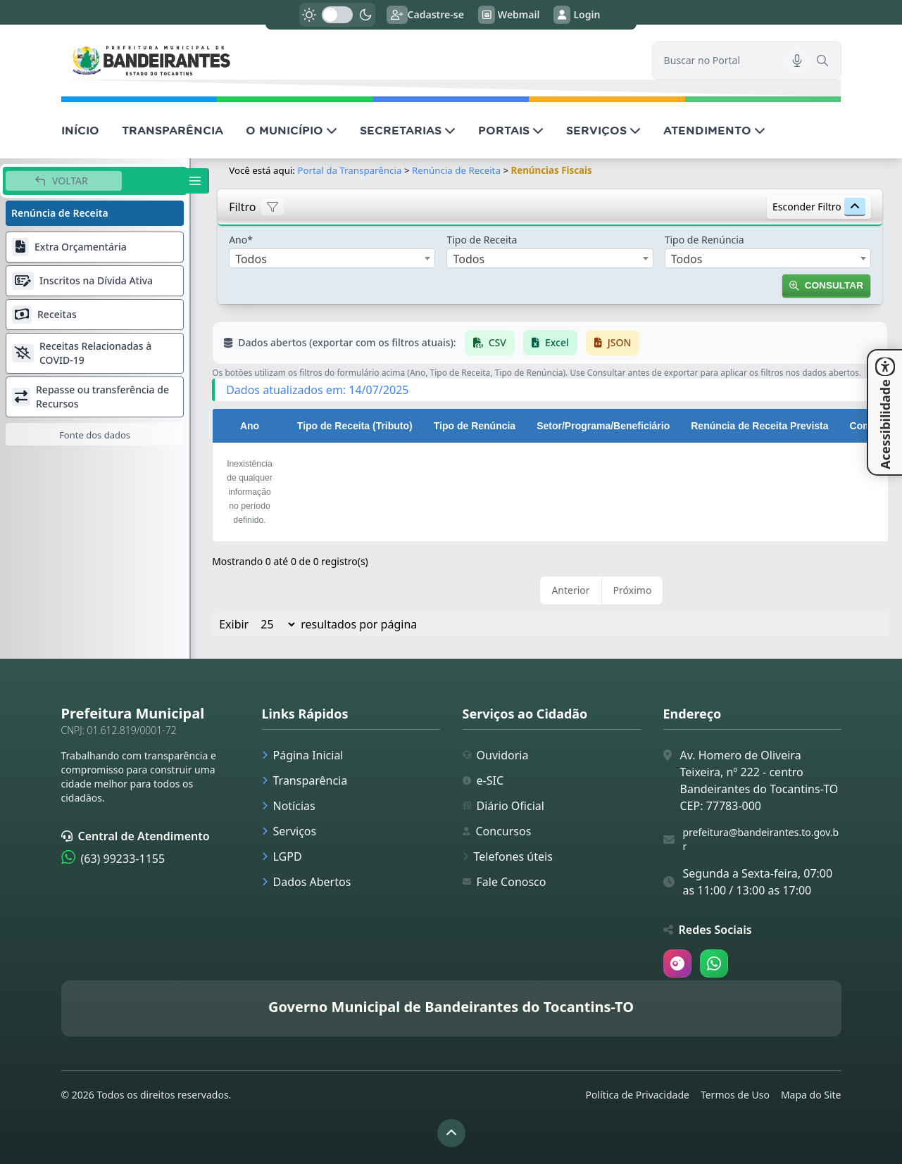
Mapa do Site (811, 1094)
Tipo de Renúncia (704, 239)
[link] (348, 60)
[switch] (337, 14)
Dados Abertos (306, 882)
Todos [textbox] (251, 259)
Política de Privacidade (637, 1094)
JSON (613, 342)
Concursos (497, 831)
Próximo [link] (632, 590)
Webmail (509, 15)
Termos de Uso (735, 1094)
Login (576, 15)
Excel (550, 342)
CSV (489, 342)
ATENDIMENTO (714, 130)
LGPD (282, 856)
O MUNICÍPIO (291, 130)
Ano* (241, 239)
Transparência (305, 780)
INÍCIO (80, 130)
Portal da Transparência (349, 170)
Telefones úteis (508, 856)
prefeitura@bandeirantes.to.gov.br (761, 839)
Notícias (288, 806)
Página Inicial (303, 755)
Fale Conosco (504, 882)
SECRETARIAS (408, 130)
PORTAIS (511, 130)
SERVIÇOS (603, 130)
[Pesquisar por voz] (797, 60)
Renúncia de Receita (456, 170)
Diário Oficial (503, 806)
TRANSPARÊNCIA (172, 130)
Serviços (289, 831)
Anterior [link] (570, 590)
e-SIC (483, 780)
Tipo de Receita (481, 239)
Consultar (826, 285)
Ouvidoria (496, 755)
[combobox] (332, 258)
